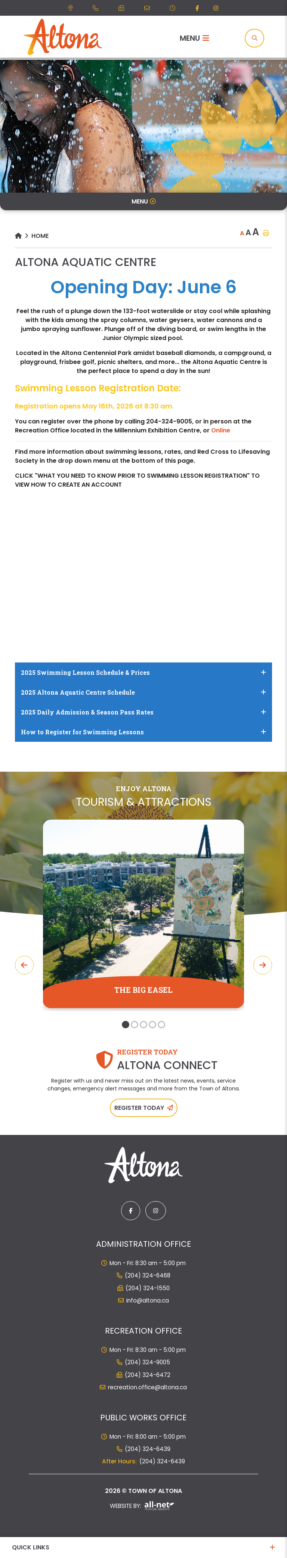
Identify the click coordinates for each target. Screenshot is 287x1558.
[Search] (254, 38)
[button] (125, 1024)
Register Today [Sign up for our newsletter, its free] (139, 1108)
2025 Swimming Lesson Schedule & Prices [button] (85, 672)
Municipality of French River (63, 37)
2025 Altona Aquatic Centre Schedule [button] (78, 692)
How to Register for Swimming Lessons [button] (82, 732)
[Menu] (194, 38)
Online (220, 430)
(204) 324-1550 (148, 1288)
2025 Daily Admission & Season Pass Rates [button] (87, 712)
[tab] (143, 672)
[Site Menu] (143, 201)
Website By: (142, 1506)
